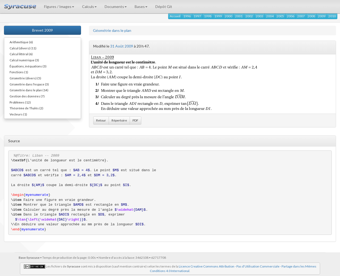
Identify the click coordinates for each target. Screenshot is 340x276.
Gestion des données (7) (27, 96)
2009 (321, 16)
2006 (290, 16)
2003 (259, 16)
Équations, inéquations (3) (28, 66)
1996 (187, 16)
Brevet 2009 (42, 30)
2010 (332, 16)
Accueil (175, 16)
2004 (270, 16)
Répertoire (119, 120)
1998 (207, 16)
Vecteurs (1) (18, 114)
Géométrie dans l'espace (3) (29, 84)
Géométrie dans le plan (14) (29, 90)
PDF (135, 120)
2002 (249, 16)
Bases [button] (141, 6)
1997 (197, 16)
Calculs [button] (89, 6)
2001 (239, 16)
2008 (311, 16)
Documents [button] (116, 6)
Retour (101, 120)
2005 (280, 16)
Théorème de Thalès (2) (26, 108)
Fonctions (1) (19, 72)
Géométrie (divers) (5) (25, 78)
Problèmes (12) (20, 102)
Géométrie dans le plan (112, 30)
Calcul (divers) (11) (23, 48)
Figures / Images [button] (59, 6)
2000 (228, 16)
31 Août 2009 (121, 46)
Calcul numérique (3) (24, 60)
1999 (218, 16)
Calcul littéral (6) (21, 54)
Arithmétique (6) (21, 42)
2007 (301, 16)
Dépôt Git (163, 6)
